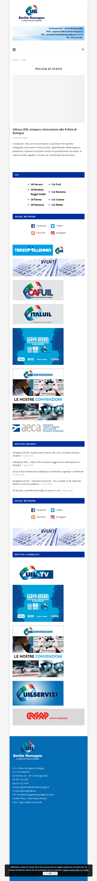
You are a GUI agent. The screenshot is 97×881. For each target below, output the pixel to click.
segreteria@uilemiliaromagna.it (34, 787)
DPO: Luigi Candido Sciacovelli (27, 802)
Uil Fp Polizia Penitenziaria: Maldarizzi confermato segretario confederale (48, 471)
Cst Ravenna (59, 191)
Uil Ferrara (37, 184)
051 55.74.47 (22, 783)
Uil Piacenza (37, 204)
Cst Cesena (58, 199)
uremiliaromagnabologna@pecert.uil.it (35, 794)
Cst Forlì (56, 184)
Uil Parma (36, 199)
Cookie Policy (19, 798)
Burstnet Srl (52, 876)
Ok (50, 873)
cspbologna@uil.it (27, 790)
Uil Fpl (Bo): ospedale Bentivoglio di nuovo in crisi (36, 490)
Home (15, 60)
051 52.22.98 (22, 779)
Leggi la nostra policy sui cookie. (76, 870)
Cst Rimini (57, 204)
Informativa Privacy (37, 798)
